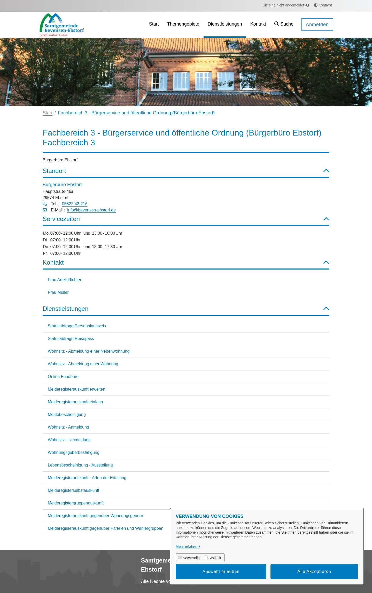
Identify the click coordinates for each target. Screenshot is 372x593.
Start (47, 112)
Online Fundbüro (63, 376)
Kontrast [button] (323, 5)
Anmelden (317, 24)
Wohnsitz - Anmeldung (68, 427)
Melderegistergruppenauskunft (76, 503)
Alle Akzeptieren (314, 571)
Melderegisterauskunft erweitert (76, 389)
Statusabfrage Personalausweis (77, 326)
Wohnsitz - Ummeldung (69, 440)
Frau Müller (58, 292)
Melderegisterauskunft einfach (75, 402)
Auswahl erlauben (221, 571)
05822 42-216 (75, 204)
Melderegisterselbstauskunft (73, 490)
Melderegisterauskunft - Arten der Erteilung (87, 478)
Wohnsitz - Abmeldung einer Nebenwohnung (88, 351)
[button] (284, 25)
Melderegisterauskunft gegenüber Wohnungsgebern (95, 515)
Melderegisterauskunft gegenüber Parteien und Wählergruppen (105, 528)
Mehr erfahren (187, 546)
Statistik (214, 558)
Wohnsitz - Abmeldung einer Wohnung (83, 364)
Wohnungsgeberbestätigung (73, 452)
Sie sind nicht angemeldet (286, 5)
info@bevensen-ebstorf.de (91, 210)
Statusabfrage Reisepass (71, 338)
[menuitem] (154, 25)
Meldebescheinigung (67, 414)
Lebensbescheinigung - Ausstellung (80, 465)
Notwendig (191, 558)
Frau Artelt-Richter (64, 280)
